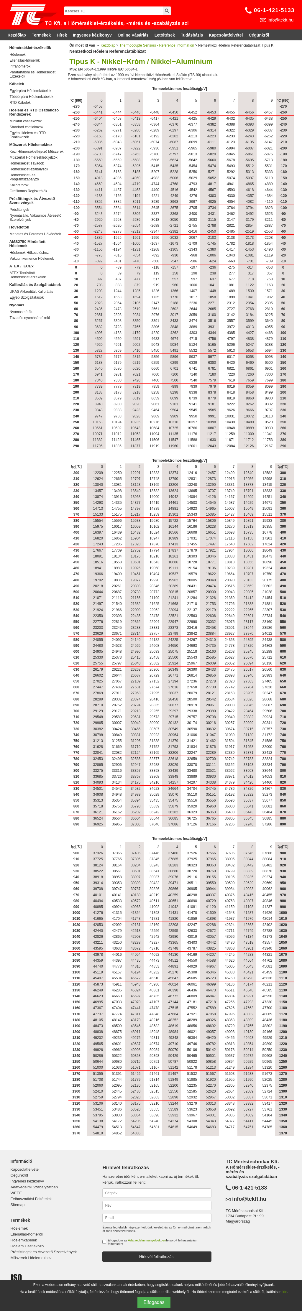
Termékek (41, 35)
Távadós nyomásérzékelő (30, 318)
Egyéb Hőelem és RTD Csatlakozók (28, 135)
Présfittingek (19, 210)
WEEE (16, 1193)
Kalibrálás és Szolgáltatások (35, 284)
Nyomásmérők (21, 312)
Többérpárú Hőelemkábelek (31, 97)
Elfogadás (153, 1302)
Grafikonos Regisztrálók (28, 191)
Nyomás (16, 305)
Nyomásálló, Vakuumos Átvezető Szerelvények (35, 217)
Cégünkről (259, 35)
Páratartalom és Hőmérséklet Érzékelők (32, 74)
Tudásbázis (192, 35)
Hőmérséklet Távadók (27, 163)
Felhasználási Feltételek (31, 1199)
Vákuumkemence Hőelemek (32, 258)
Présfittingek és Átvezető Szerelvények (32, 200)
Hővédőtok (19, 227)
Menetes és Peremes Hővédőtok (35, 234)
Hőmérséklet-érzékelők (30, 47)
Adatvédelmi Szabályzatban (34, 1187)
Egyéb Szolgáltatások (27, 297)
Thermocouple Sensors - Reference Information (156, 45)
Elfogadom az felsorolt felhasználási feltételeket (152, 1242)
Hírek (62, 35)
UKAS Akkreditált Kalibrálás (31, 291)
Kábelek (16, 84)
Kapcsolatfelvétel (226, 35)
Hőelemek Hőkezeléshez (29, 253)
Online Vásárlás (133, 35)
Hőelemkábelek (24, 1240)
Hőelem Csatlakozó (27, 1246)
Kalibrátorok (19, 185)
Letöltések (165, 35)
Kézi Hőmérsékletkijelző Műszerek (37, 151)
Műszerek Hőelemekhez (30, 144)
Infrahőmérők (20, 66)
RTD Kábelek (20, 103)
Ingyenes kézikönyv (92, 35)
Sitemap (18, 1205)
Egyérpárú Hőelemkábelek (30, 91)
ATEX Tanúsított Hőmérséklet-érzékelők (28, 275)
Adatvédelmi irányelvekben (147, 1240)
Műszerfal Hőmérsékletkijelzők (34, 157)
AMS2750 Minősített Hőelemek (27, 243)
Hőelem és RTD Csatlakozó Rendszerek (34, 112)
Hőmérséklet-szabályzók (29, 169)
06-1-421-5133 (274, 10)
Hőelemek (18, 54)
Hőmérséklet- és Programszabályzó (24, 177)
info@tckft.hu (281, 19)
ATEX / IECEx (21, 266)
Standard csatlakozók (27, 127)
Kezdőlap (17, 35)
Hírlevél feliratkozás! (157, 1256)
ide (285, 1292)
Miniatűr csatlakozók (26, 121)
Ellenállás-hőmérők (25, 60)
